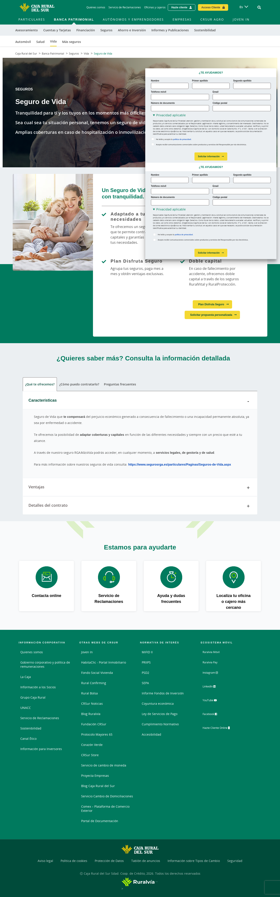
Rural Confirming (93, 683)
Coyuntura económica (158, 703)
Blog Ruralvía (90, 714)
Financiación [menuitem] (85, 30)
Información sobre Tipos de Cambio (194, 861)
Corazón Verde (92, 745)
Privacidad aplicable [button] (171, 115)
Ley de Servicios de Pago (159, 714)
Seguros (74, 53)
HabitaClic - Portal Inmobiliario (103, 662)
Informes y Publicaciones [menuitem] (170, 30)
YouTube (213, 701)
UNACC (25, 708)
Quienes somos (31, 652)
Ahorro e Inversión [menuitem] (132, 30)
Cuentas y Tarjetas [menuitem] (57, 30)
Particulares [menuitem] (31, 19)
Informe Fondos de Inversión (163, 693)
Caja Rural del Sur (26, 53)
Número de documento (163, 102)
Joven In (87, 652)
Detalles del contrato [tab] (140, 506)
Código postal (220, 102)
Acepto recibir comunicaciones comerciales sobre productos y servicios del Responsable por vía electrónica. (201, 144)
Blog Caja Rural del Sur (98, 786)
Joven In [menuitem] (241, 19)
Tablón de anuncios (145, 861)
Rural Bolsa (89, 693)
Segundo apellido (242, 80)
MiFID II (147, 652)
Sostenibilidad (30, 728)
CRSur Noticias (92, 703)
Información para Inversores (41, 749)
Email (216, 91)
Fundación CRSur (93, 724)
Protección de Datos (109, 861)
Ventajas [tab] (140, 487)
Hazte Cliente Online (221, 728)
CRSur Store (90, 755)
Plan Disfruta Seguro (211, 304)
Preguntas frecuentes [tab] (120, 384)
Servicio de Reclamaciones (39, 718)
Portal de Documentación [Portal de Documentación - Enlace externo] (99, 821)
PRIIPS (146, 662)
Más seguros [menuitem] (71, 42)
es (241, 7)
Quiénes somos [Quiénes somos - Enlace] (95, 7)
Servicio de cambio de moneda (103, 765)
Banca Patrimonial (53, 53)
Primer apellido (200, 80)
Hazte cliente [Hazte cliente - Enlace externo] (179, 7)
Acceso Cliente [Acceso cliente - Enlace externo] (210, 7)
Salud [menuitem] (40, 42)
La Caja (25, 677)
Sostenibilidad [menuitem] (205, 30)
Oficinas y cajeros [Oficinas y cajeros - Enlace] (155, 7)
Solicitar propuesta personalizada (211, 315)
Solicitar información (209, 156)
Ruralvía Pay (211, 662)
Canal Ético (28, 738)
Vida (86, 53)
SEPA (145, 683)
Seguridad (234, 861)
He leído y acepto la (173, 139)
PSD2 (145, 673)
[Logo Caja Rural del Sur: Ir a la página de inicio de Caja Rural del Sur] (36, 7)
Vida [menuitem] (53, 41)
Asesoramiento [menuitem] (26, 30)
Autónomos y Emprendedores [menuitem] (133, 19)
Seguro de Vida (103, 53)
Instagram (214, 674)
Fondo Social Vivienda (97, 673)
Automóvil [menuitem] (23, 42)
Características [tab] (140, 400)
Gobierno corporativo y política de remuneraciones (45, 664)
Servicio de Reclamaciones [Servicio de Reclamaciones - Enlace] (124, 7)
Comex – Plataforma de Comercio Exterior (105, 808)
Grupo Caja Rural (33, 697)
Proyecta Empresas (95, 775)
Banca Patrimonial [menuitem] (74, 19)
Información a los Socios (38, 687)
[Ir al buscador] (259, 7)
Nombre (155, 80)
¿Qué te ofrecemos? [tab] (39, 384)
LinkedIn (212, 688)
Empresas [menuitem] (182, 19)
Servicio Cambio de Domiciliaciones (107, 796)
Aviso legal (45, 861)
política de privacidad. (182, 139)
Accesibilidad (151, 734)
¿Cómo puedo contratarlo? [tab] (79, 384)
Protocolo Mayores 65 (96, 734)
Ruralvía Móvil (213, 652)
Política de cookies (74, 861)
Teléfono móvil (158, 91)
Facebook (213, 715)
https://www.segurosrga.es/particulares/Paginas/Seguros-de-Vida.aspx (179, 464)
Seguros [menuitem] (106, 30)
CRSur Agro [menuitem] (212, 19)
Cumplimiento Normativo (160, 724)
